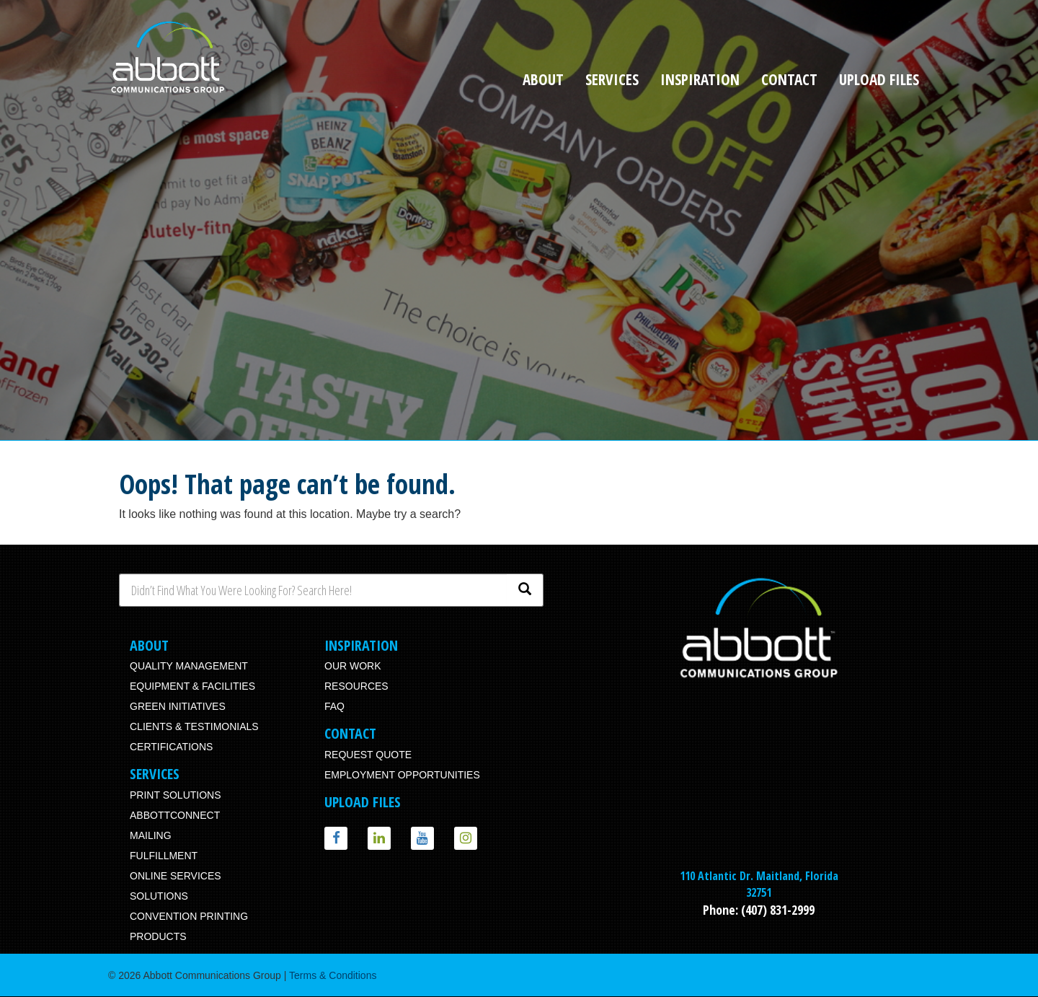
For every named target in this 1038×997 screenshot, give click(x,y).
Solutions (159, 896)
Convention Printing (189, 916)
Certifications (171, 746)
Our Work (352, 666)
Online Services (175, 876)
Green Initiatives (178, 706)
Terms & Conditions (332, 975)
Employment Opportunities (402, 775)
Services (612, 79)
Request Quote (368, 754)
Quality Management (189, 666)
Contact (789, 79)
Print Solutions (175, 795)
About (543, 79)
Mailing (151, 835)
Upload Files (879, 79)
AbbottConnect (175, 815)
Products (158, 936)
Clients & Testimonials (194, 726)
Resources (356, 686)
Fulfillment (164, 855)
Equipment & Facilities (192, 686)
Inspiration (700, 79)
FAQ (334, 706)
